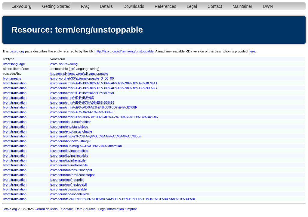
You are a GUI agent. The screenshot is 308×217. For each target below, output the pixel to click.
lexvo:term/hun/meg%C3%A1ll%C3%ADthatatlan (86, 146)
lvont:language (14, 64)
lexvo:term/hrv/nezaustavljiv (70, 141)
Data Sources (85, 209)
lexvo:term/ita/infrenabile (67, 160)
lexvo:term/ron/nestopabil (68, 184)
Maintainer (242, 6)
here (251, 51)
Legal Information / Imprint (117, 209)
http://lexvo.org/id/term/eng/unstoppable (124, 51)
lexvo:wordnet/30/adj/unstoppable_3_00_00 (82, 78)
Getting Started (56, 6)
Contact (215, 6)
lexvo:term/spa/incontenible (70, 194)
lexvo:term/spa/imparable (68, 189)
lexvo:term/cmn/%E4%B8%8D (72, 97)
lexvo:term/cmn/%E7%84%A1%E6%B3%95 (82, 112)
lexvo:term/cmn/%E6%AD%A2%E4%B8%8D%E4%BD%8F (93, 107)
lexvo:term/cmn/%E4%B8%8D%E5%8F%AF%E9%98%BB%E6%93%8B (103, 88)
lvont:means (12, 78)
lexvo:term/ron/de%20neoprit (71, 170)
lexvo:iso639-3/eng (63, 64)
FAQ (85, 6)
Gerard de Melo (46, 209)
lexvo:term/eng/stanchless (69, 126)
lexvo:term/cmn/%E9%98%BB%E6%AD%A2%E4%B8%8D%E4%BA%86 (104, 117)
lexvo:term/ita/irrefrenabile (69, 165)
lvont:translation (14, 83)
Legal (192, 6)
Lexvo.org (17, 51)
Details (106, 6)
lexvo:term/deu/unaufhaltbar (70, 122)
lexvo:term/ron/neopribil (67, 179)
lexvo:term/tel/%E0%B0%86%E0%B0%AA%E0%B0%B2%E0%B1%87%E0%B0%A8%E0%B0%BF (123, 199)
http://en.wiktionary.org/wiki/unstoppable (79, 73)
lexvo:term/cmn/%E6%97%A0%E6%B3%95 (82, 102)
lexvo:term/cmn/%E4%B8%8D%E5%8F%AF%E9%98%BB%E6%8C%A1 (103, 83)
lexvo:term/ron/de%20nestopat (72, 175)
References (165, 6)
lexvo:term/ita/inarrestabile (69, 155)
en (72, 69)
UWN (268, 6)
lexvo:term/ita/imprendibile (69, 151)
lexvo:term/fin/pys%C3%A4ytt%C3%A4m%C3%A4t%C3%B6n (95, 136)
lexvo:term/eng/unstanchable (71, 131)
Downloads (133, 6)
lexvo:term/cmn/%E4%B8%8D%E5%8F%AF (82, 93)
